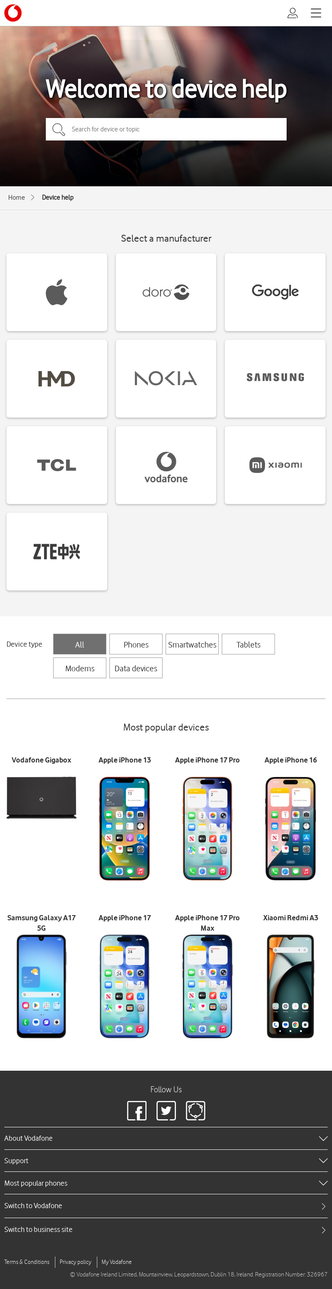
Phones (136, 644)
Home (16, 197)
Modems (80, 668)
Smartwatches (192, 644)
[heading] (166, 1138)
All (79, 644)
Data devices (136, 668)
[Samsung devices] (275, 379)
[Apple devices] (56, 292)
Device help (57, 197)
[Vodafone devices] (166, 465)
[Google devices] (275, 292)
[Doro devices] (166, 292)
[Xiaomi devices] (275, 465)
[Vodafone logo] (13, 13)
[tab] (166, 1206)
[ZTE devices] (56, 551)
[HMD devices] (56, 379)
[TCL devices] (56, 465)
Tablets (248, 644)
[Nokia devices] (166, 379)
